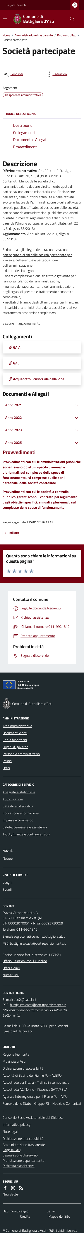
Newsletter (11, 1194)
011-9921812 (27, 929)
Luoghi (7, 882)
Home (6, 35)
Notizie (8, 858)
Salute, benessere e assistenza (25, 827)
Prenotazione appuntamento (23, 1160)
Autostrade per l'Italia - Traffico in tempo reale (36, 1082)
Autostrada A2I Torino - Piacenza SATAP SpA (35, 1089)
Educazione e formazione (21, 813)
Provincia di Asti (14, 1061)
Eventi (7, 889)
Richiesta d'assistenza (18, 1165)
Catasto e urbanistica (18, 806)
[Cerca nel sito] (70, 19)
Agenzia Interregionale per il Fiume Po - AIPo (35, 1096)
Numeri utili (11, 975)
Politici (7, 761)
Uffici (6, 768)
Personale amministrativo (21, 754)
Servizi (51, 1211)
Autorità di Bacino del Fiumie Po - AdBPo (32, 1075)
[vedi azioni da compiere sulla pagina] (56, 74)
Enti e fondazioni (15, 739)
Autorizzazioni (13, 799)
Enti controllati (66, 35)
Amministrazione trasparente (34, 35)
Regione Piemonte (16, 5)
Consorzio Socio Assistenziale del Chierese (33, 1117)
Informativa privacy (17, 1124)
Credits (25, 1216)
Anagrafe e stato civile (19, 792)
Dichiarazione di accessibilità (23, 1068)
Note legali (10, 1131)
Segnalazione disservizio (20, 1155)
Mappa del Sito (59, 1216)
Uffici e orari (11, 968)
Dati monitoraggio (15, 1211)
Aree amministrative (17, 725)
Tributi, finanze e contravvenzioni (26, 834)
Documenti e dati (15, 732)
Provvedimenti (19, 452)
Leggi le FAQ (12, 1150)
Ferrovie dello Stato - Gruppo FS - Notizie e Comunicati (42, 1107)
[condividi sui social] (13, 74)
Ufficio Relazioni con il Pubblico (25, 961)
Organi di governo (15, 746)
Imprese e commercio (18, 820)
